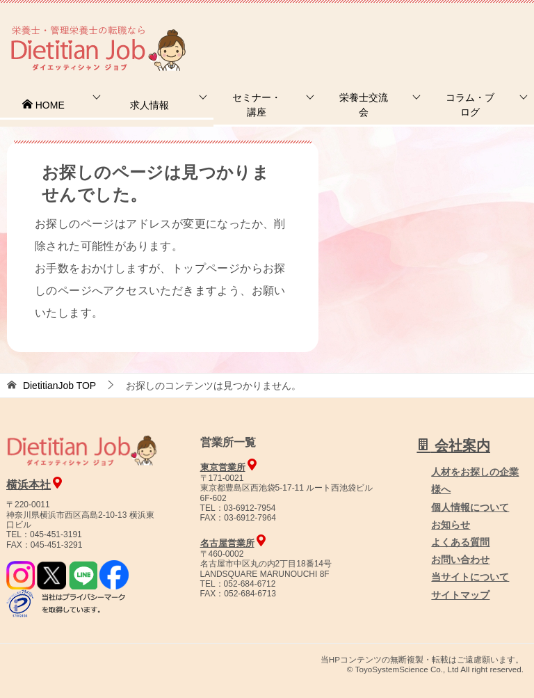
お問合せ (295, 31)
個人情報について (470, 507)
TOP (59, 385)
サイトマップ (460, 595)
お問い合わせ (460, 559)
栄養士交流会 (363, 105)
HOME (43, 105)
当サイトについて (470, 576)
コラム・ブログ (470, 105)
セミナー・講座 (256, 105)
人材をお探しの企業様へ (440, 30)
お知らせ (450, 524)
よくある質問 (460, 542)
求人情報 (149, 105)
